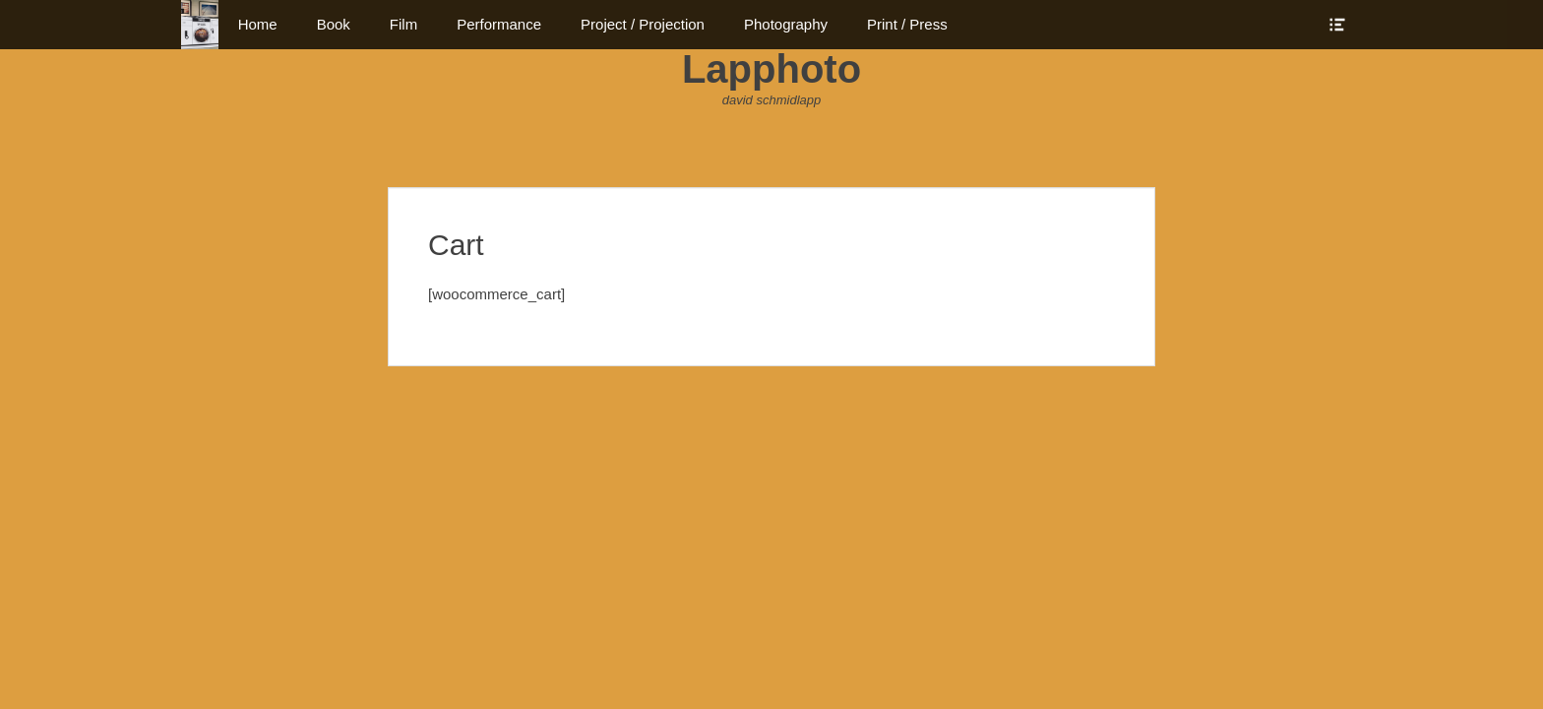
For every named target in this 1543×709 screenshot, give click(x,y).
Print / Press (907, 24)
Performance (499, 24)
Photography (786, 24)
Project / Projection (643, 24)
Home (258, 24)
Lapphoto (771, 69)
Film (403, 24)
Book (333, 24)
